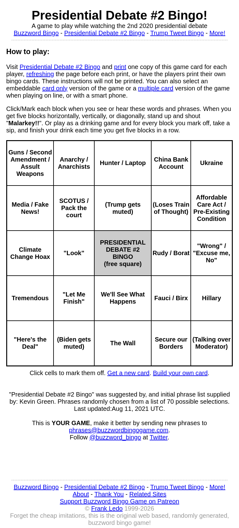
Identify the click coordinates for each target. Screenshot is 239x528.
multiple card (155, 88)
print (120, 66)
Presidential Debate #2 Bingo (104, 33)
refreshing (40, 74)
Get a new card (128, 373)
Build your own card (180, 373)
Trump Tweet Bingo (177, 33)
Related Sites (147, 494)
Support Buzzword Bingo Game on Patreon (119, 501)
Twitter (159, 437)
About (81, 494)
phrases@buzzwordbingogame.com (118, 430)
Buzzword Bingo (36, 33)
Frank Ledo (107, 508)
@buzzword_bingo (115, 437)
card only (55, 88)
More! (217, 33)
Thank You (109, 494)
